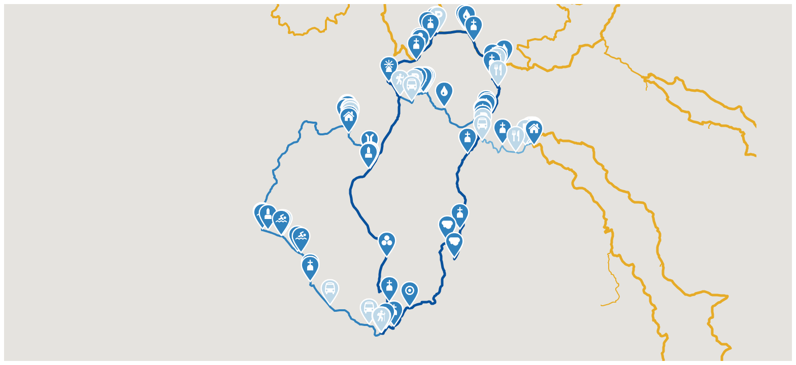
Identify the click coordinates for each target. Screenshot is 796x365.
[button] (473, 29)
